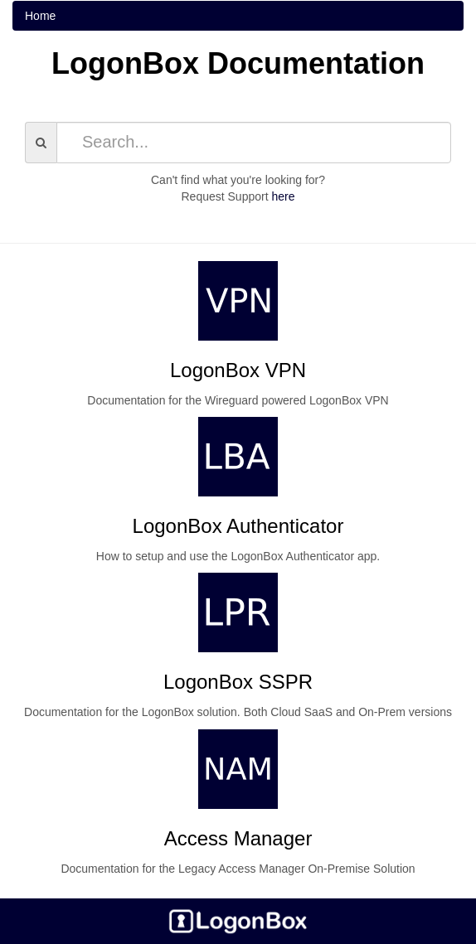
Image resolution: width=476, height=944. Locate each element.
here (282, 196)
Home (40, 15)
